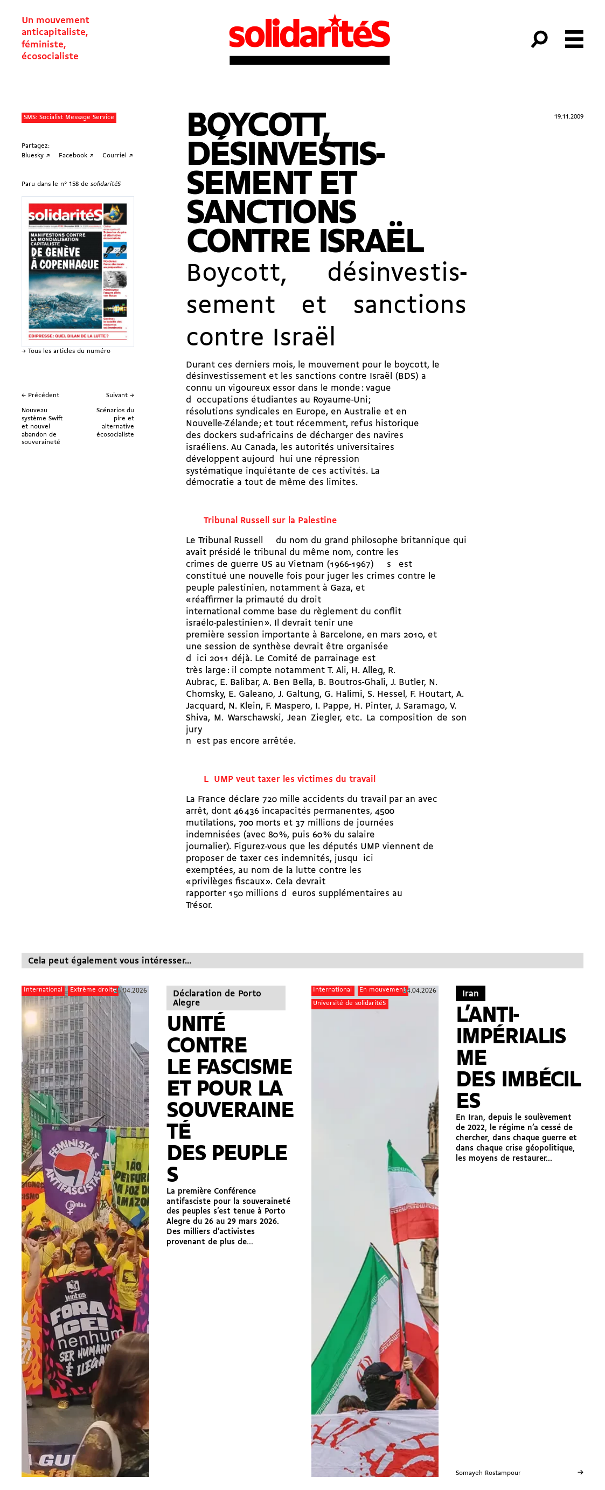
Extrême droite (93, 990)
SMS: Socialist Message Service (69, 117)
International (43, 990)
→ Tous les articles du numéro (66, 351)
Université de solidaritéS (349, 1003)
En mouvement (382, 990)
